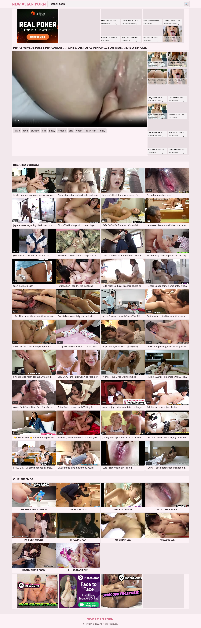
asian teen (91, 130)
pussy (52, 130)
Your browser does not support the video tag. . (79, 89)
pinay (102, 130)
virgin (79, 130)
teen (25, 130)
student (35, 130)
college (62, 130)
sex (44, 130)
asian (17, 130)
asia (71, 130)
